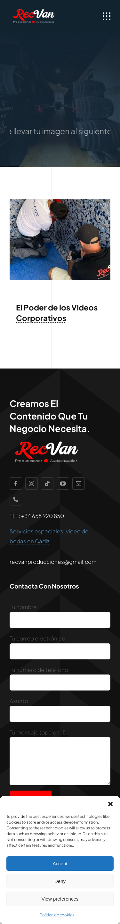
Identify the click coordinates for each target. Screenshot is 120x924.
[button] (110, 804)
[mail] (78, 483)
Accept (60, 863)
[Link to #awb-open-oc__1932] (106, 16)
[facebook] (16, 483)
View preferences (60, 899)
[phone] (16, 499)
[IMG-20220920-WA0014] (60, 201)
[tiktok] (47, 483)
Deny (60, 881)
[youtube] (63, 483)
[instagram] (31, 483)
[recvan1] (34, 9)
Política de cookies (57, 914)
